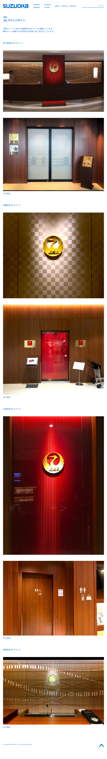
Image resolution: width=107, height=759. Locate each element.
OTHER (46, 7)
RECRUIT (73, 6)
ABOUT (57, 6)
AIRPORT (36, 5)
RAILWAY (47, 5)
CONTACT (65, 6)
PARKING (36, 7)
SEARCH (101, 6)
